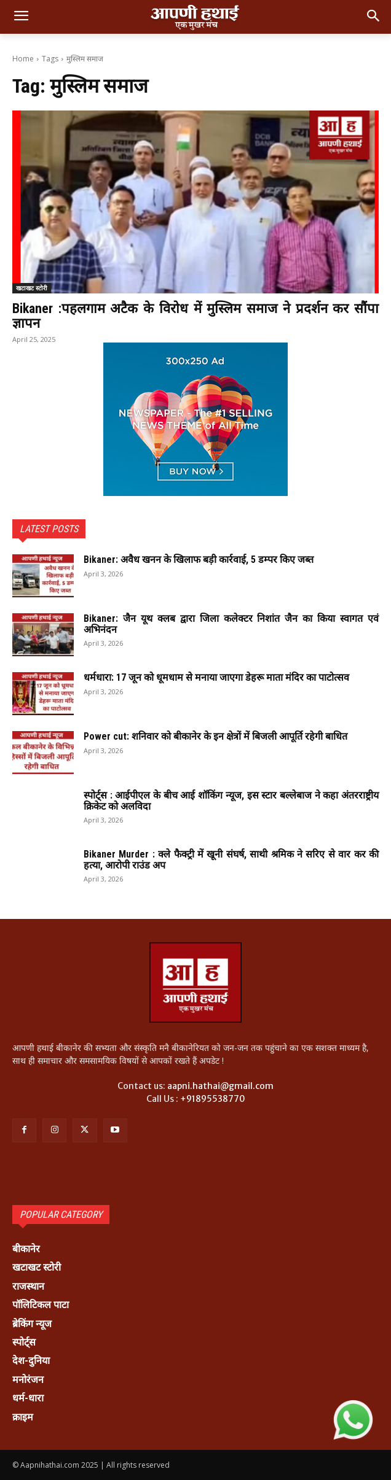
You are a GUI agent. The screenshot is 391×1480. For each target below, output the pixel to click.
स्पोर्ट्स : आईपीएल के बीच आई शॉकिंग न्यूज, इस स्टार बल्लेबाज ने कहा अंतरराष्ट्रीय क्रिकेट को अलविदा (231, 800)
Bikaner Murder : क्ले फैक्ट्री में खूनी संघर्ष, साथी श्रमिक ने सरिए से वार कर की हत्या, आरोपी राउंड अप (231, 859)
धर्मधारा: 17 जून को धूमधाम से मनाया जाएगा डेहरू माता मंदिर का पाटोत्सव (218, 677)
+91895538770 (212, 1098)
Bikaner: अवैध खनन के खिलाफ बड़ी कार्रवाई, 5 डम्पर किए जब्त (199, 559)
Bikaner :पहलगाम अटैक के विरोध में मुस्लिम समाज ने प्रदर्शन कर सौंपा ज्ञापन (195, 316)
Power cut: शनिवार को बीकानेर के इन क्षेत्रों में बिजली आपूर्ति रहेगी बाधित (215, 736)
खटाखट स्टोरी (31, 288)
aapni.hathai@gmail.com (220, 1085)
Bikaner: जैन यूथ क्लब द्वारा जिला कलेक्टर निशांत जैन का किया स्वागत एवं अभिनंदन (231, 624)
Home (23, 58)
